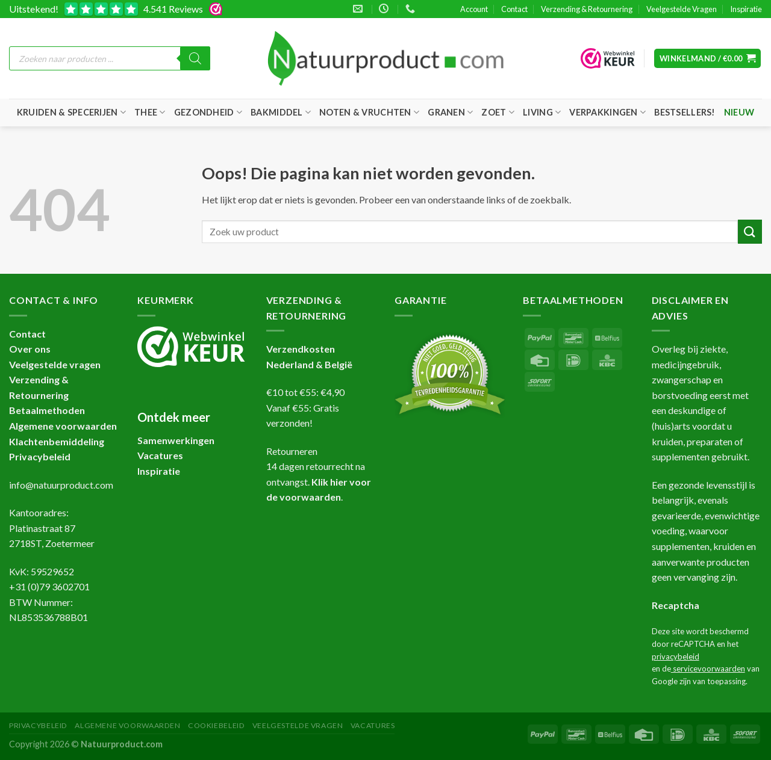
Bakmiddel (281, 112)
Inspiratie (746, 9)
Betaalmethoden (47, 410)
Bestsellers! (684, 112)
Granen (450, 112)
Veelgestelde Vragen (681, 9)
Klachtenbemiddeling (56, 441)
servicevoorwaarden (708, 668)
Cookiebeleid (216, 725)
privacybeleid (675, 656)
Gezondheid (208, 112)
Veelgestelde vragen (55, 364)
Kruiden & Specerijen (71, 112)
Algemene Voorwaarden (127, 725)
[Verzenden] (750, 231)
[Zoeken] (195, 58)
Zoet (497, 112)
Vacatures (373, 725)
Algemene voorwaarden (63, 425)
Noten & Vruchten (369, 112)
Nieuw (739, 112)
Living (542, 112)
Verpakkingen (607, 112)
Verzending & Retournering (586, 9)
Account (474, 9)
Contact (514, 9)
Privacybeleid (39, 456)
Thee (150, 112)
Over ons (30, 348)
